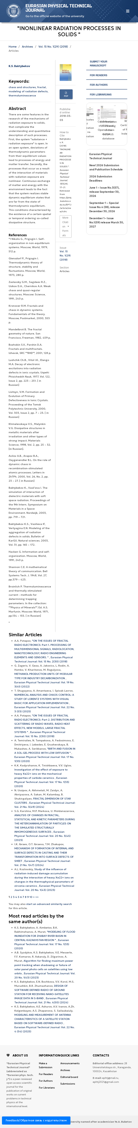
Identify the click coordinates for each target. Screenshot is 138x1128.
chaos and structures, (23, 87)
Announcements (70, 1063)
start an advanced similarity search (49, 904)
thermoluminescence (22, 95)
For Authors (99, 92)
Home (13, 46)
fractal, (42, 87)
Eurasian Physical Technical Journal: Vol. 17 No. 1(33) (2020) (41, 782)
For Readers (98, 82)
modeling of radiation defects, (28, 91)
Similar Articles (25, 635)
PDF (66, 96)
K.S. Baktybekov (19, 66)
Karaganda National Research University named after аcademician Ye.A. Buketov (80, 1121)
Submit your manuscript (98, 70)
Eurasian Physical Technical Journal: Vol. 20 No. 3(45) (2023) (42, 836)
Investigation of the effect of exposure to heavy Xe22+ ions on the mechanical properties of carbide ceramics (41, 774)
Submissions (67, 1083)
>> (37, 897)
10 (30, 897)
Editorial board (69, 1077)
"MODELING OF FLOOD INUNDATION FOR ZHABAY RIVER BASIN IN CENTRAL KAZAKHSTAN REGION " (44, 936)
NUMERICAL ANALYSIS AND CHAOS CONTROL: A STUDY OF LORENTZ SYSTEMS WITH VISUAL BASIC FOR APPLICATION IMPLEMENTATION (44, 699)
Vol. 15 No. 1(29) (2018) (53, 46)
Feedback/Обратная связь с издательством (36, 1120)
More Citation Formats (65, 226)
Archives (27, 46)
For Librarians (101, 101)
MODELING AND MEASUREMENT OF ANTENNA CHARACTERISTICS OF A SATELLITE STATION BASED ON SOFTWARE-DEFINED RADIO (42, 1019)
